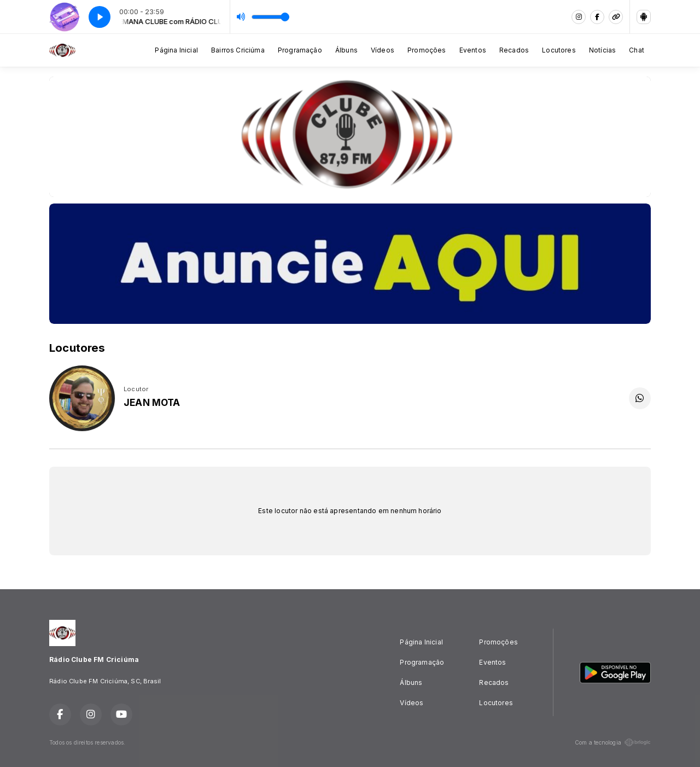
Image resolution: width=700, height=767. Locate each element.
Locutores (559, 50)
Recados (514, 50)
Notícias (602, 50)
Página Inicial (176, 50)
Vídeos (382, 50)
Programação (300, 50)
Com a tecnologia (613, 742)
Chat (636, 50)
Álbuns (346, 50)
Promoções (426, 50)
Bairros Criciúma (238, 50)
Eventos (472, 50)
